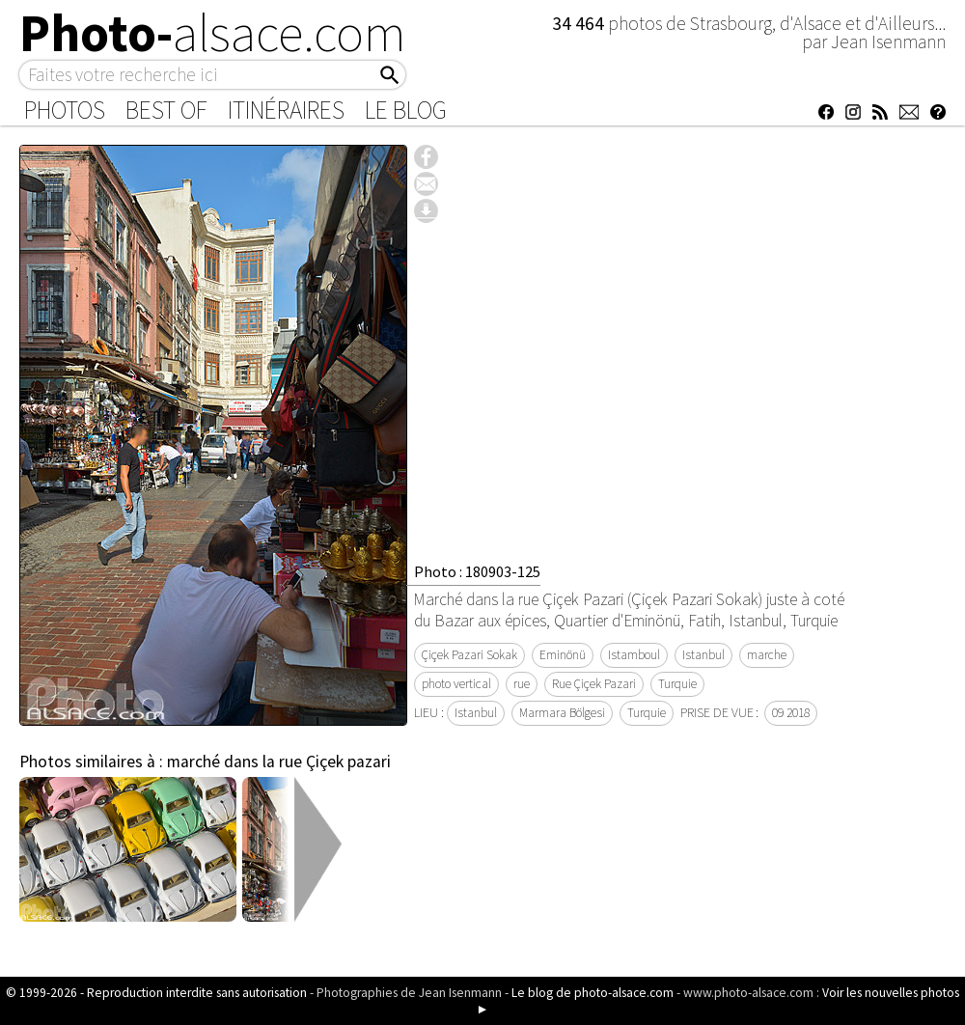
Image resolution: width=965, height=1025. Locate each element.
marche (766, 655)
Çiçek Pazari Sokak (469, 655)
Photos (64, 110)
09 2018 (791, 713)
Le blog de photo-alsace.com (592, 992)
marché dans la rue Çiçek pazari (279, 761)
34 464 (580, 23)
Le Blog (406, 110)
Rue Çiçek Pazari (594, 684)
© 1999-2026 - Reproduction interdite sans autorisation (156, 992)
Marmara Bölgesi (562, 713)
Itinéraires (286, 110)
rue (521, 684)
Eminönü (562, 655)
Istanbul (703, 655)
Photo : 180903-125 (477, 571)
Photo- (212, 33)
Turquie (677, 684)
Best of (166, 110)
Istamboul (634, 655)
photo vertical (456, 684)
